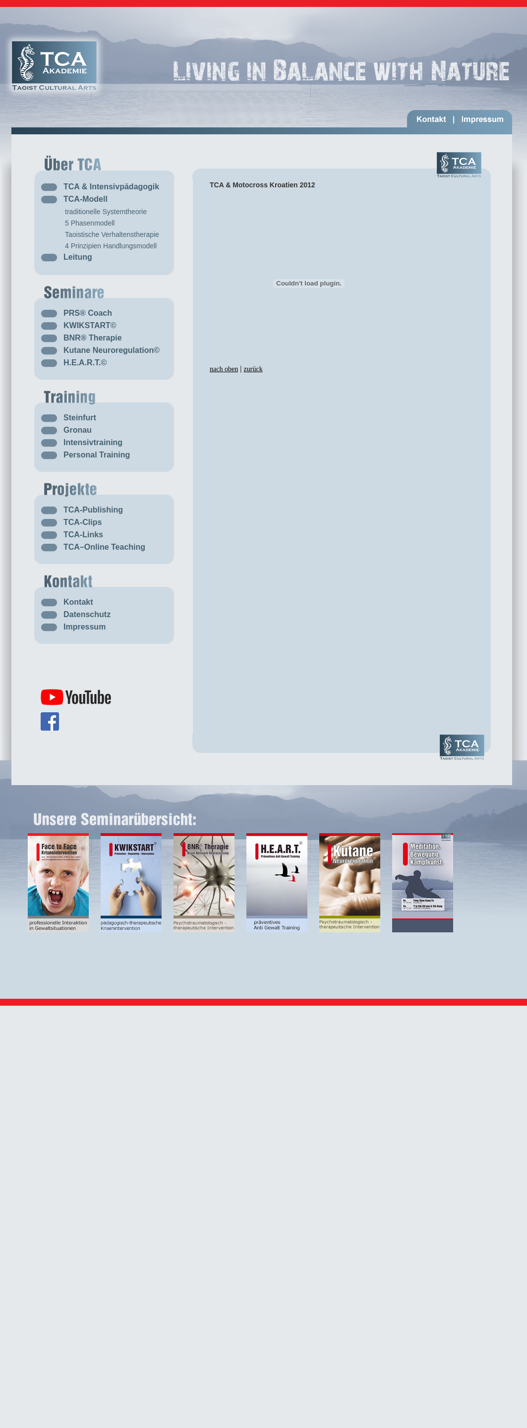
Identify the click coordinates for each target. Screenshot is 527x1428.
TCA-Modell (85, 199)
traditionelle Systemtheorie (106, 212)
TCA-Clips (82, 522)
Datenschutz (87, 614)
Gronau (77, 430)
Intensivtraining (92, 442)
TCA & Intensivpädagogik (111, 186)
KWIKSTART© (90, 325)
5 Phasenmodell (90, 223)
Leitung (77, 257)
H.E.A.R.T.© (85, 362)
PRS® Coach (87, 313)
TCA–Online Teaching (104, 547)
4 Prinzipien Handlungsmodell (111, 246)
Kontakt (78, 602)
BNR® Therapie (92, 338)
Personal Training (96, 455)
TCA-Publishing (93, 510)
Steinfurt (79, 417)
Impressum (84, 627)
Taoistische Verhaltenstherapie (112, 234)
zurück (253, 369)
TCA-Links (83, 534)
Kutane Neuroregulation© (111, 350)
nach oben (224, 369)
